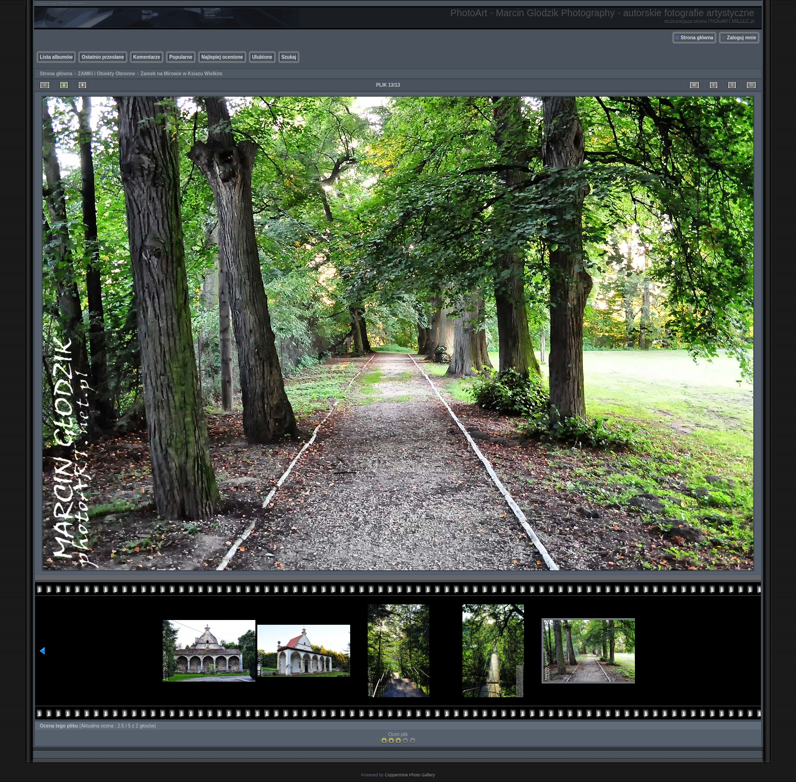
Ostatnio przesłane (102, 57)
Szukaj (289, 57)
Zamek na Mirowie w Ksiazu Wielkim (181, 73)
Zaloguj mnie (741, 37)
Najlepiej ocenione (222, 57)
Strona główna (696, 37)
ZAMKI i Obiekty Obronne (106, 73)
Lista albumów (56, 57)
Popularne (180, 57)
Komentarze (146, 57)
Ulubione (262, 57)
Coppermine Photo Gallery (410, 775)
